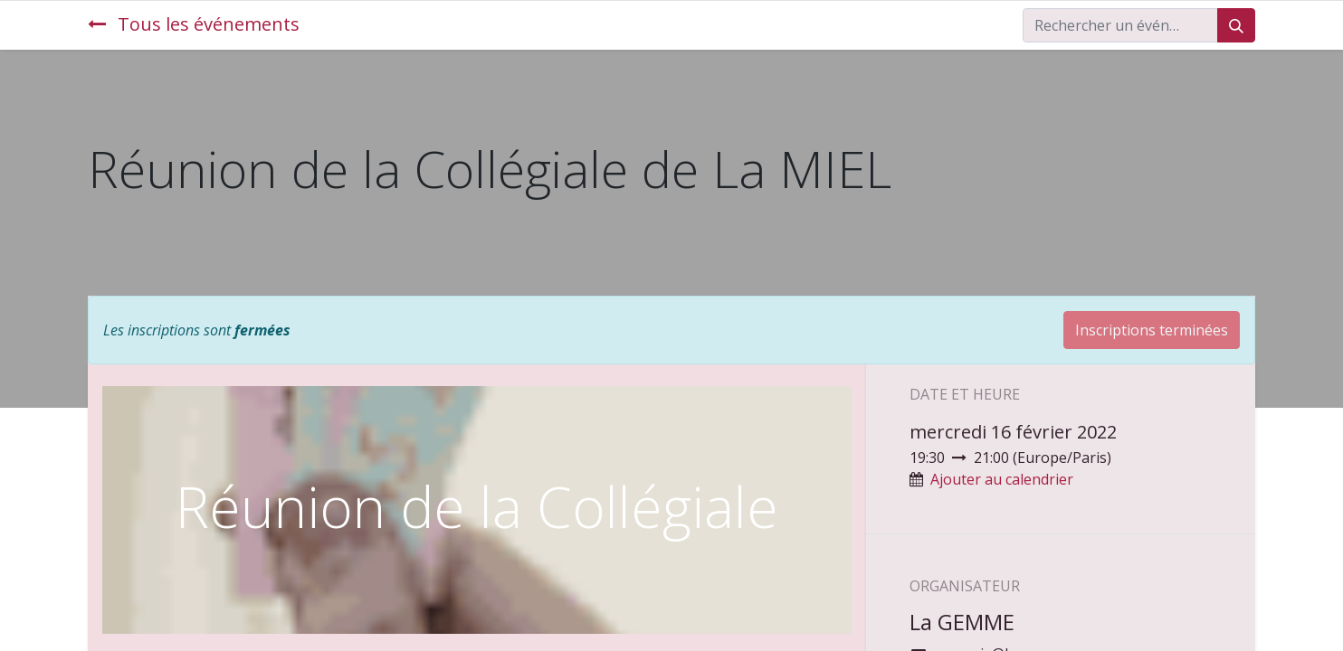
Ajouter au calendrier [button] (1001, 479)
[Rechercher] (1236, 25)
